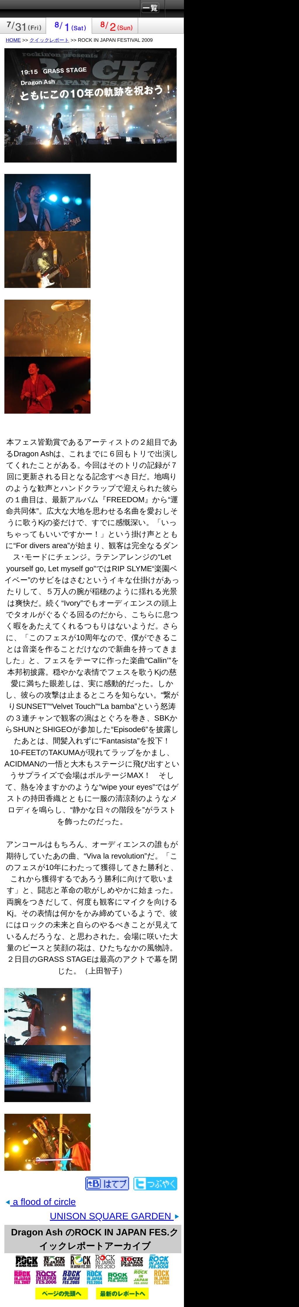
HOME (13, 40)
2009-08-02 (115, 26)
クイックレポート (49, 40)
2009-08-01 (69, 26)
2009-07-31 (23, 26)
